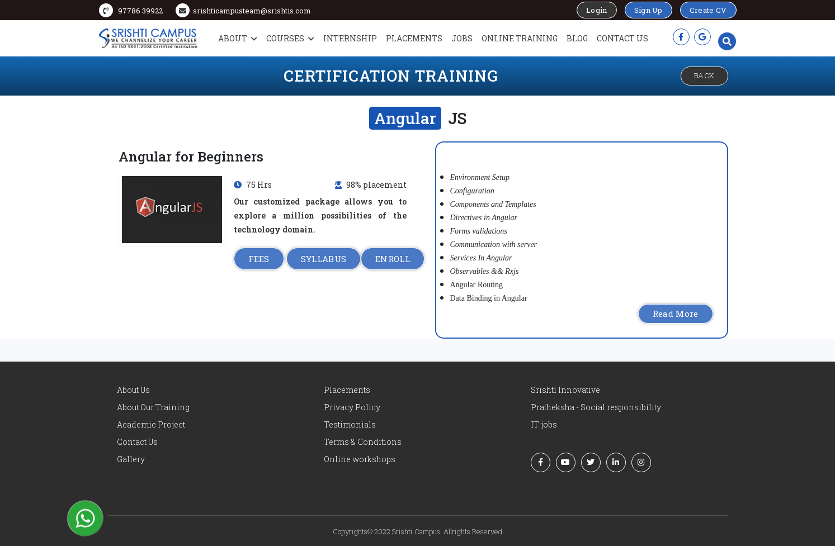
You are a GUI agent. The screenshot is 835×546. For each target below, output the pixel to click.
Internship (350, 38)
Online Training (520, 38)
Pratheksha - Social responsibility (596, 407)
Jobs (462, 38)
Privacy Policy (352, 407)
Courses (290, 38)
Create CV (708, 10)
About (237, 38)
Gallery (131, 459)
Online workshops (359, 459)
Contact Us (622, 38)
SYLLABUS (323, 258)
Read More (676, 313)
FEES (259, 258)
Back (704, 75)
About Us (133, 389)
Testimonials (350, 424)
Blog (577, 38)
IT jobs (544, 424)
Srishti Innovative (565, 389)
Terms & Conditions (363, 441)
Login (596, 10)
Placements (414, 38)
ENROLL (392, 258)
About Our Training (153, 407)
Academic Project (151, 424)
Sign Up (648, 10)
